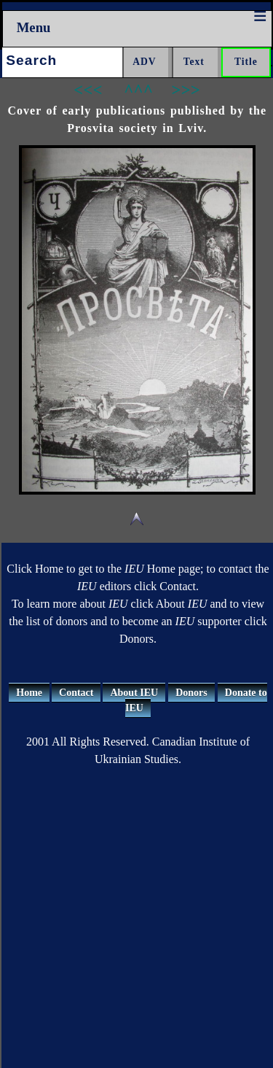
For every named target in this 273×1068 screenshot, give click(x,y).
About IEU (134, 692)
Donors (191, 692)
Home (29, 692)
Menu (34, 27)
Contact (76, 692)
